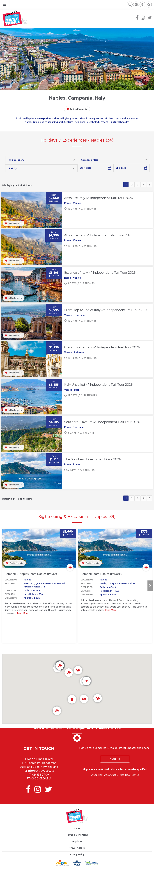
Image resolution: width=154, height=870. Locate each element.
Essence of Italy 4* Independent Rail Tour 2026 (100, 272)
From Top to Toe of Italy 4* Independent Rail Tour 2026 (106, 310)
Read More (22, 613)
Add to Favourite (77, 109)
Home (77, 828)
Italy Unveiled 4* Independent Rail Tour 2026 (98, 384)
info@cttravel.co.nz (41, 770)
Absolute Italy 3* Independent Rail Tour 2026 (98, 235)
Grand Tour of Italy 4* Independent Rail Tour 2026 (102, 347)
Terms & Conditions (77, 835)
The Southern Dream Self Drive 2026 (92, 459)
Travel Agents (77, 848)
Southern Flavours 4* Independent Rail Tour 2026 (102, 422)
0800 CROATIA (41, 778)
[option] (39, 585)
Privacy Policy (77, 854)
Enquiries (77, 841)
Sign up (115, 759)
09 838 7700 (40, 774)
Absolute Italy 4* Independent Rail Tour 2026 (98, 198)
